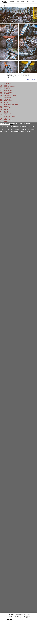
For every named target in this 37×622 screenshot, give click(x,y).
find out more (24, 619)
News (33, 1)
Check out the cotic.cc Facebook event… (32, 79)
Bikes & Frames (11, 1)
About (28, 1)
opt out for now (28, 619)
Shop (18, 1)
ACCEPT (9, 619)
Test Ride (23, 1)
